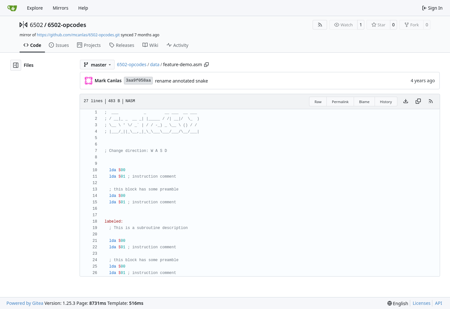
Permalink (340, 101)
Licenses (422, 303)
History (386, 101)
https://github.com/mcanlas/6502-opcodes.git (78, 35)
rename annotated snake (181, 81)
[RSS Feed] (320, 25)
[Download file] (406, 101)
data (154, 64)
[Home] (12, 8)
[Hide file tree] (15, 65)
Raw (318, 101)
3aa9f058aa (138, 80)
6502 (36, 25)
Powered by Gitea (24, 303)
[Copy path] (206, 64)
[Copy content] (418, 101)
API (438, 303)
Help (83, 8)
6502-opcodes (67, 25)
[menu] (397, 303)
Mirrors (60, 8)
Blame (364, 101)
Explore (35, 8)
